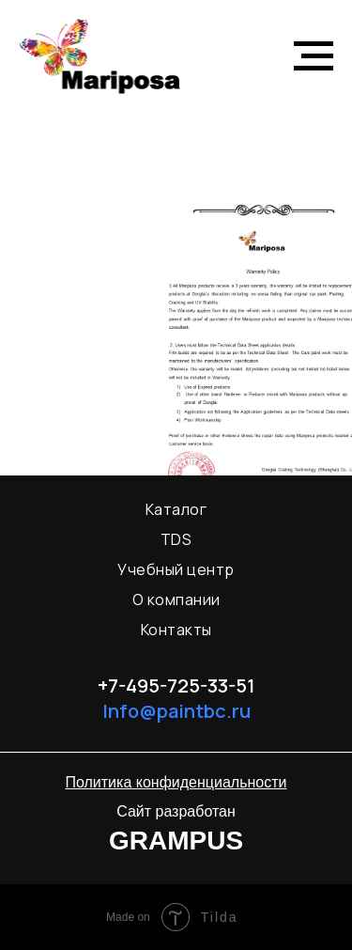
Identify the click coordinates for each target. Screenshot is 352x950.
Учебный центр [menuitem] (176, 569)
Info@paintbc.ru (176, 711)
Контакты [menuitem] (176, 629)
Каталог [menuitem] (176, 509)
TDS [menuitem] (176, 539)
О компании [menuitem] (176, 599)
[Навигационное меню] (313, 56)
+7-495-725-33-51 (176, 685)
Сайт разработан (176, 811)
